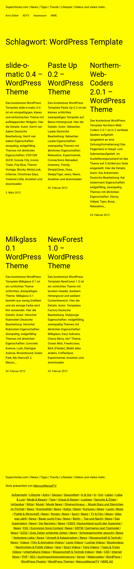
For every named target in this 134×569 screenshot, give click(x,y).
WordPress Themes (61, 561)
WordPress (113, 557)
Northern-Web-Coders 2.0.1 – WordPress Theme (108, 87)
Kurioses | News (93, 509)
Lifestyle (34, 495)
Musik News (54, 504)
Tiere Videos (91, 547)
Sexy (58, 547)
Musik (40, 504)
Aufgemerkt (19, 495)
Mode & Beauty (37, 499)
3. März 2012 (13, 192)
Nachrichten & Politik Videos (34, 547)
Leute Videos (74, 542)
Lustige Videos (95, 542)
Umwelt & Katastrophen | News (66, 537)
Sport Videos (72, 547)
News (30, 509)
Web (99, 552)
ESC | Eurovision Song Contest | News (47, 528)
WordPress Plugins (33, 561)
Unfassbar (17, 504)
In (95, 495)
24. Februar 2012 (100, 215)
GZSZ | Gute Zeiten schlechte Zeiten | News (48, 533)
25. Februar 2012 (58, 187)
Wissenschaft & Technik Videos (73, 552)
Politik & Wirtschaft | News (31, 514)
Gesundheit (71, 495)
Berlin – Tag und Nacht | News (93, 518)
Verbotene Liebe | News (28, 537)
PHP (25, 557)
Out (100, 495)
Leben (109, 495)
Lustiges (86, 499)
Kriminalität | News (48, 509)
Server (81, 557)
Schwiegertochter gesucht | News (101, 533)
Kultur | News (72, 509)
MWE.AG (107, 561)
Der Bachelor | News (52, 523)
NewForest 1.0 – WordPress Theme (65, 252)
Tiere (52, 499)
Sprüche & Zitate (105, 499)
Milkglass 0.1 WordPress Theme (23, 252)
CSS (106, 552)
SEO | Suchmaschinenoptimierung (52, 557)
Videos (24, 542)
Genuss (57, 495)
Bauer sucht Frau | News (54, 518)
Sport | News (80, 514)
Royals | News (60, 514)
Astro (46, 495)
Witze (30, 504)
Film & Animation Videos (47, 542)
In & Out (86, 495)
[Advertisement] (67, 423)
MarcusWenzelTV (45, 485)
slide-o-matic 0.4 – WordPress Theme (24, 78)
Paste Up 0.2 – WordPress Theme (65, 78)
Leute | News (114, 509)
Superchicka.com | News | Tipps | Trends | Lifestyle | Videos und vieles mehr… (56, 7)
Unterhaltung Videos (37, 552)
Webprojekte (95, 557)
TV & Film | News (102, 514)
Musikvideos (115, 542)
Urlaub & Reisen (68, 499)
